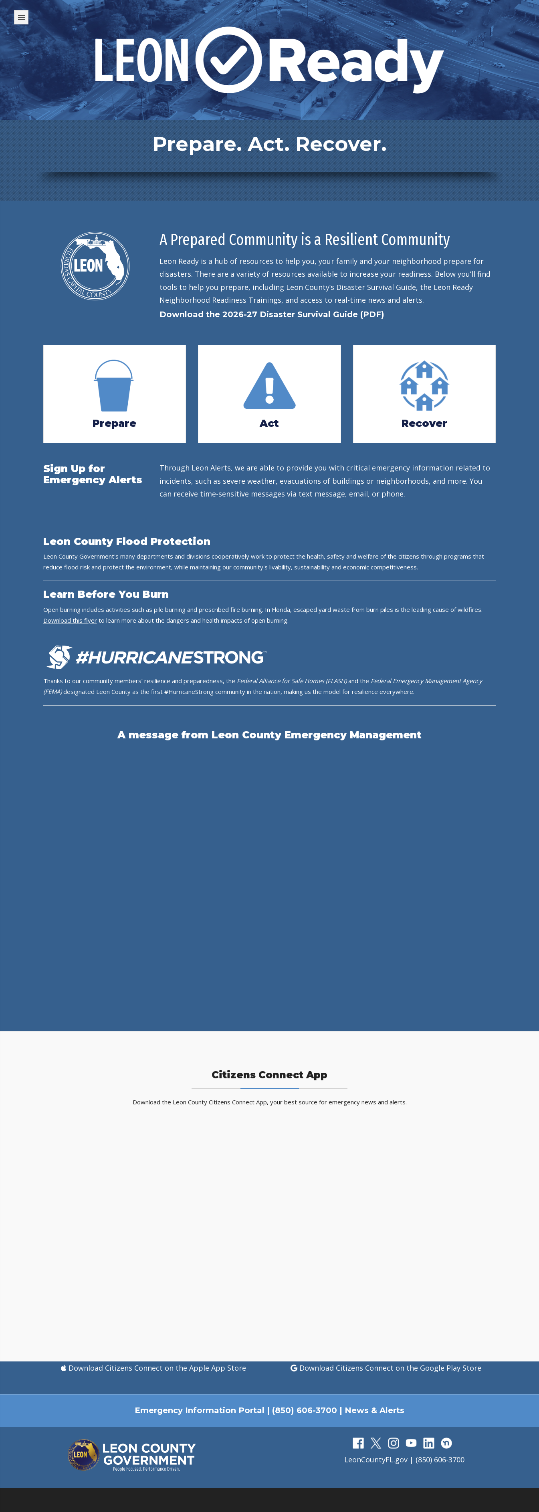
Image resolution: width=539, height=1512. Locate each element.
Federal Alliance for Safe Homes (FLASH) (292, 681)
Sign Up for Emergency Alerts (92, 474)
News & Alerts (374, 1410)
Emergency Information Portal (199, 1410)
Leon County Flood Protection (126, 541)
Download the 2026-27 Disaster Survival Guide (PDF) (271, 314)
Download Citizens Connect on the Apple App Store (156, 1368)
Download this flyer (70, 620)
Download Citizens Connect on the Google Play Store (389, 1368)
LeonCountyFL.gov (376, 1459)
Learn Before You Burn (106, 594)
